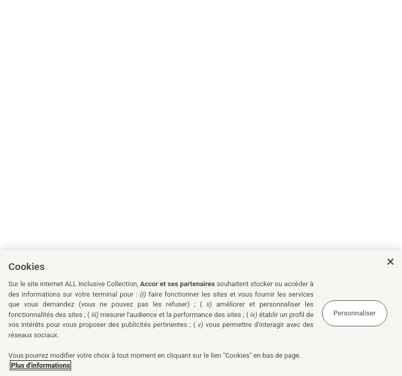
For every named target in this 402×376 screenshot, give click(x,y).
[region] (201, 313)
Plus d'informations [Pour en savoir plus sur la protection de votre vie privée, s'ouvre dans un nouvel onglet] (40, 365)
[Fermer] (390, 261)
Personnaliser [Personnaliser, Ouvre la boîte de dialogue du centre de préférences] (355, 313)
